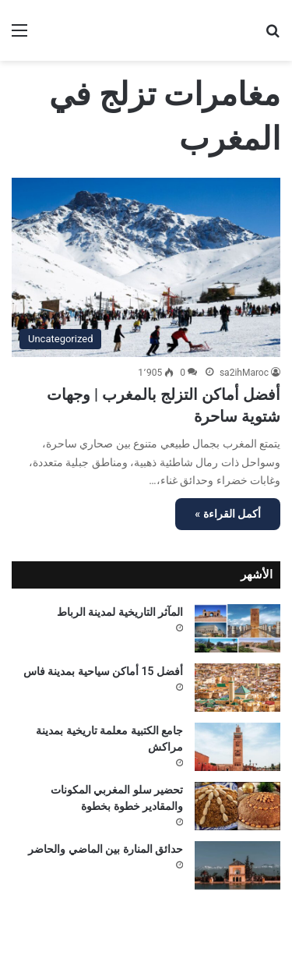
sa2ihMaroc (244, 372)
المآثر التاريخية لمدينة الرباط (120, 612)
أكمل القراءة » (228, 513)
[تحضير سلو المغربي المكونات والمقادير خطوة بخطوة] (237, 806)
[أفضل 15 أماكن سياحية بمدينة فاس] (237, 687)
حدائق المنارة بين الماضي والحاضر (105, 849)
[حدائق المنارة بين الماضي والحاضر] (237, 865)
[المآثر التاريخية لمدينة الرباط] (237, 628)
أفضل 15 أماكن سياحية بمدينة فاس (103, 671)
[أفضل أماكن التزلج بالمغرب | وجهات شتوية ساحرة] (146, 267)
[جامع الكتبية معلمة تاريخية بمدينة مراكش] (237, 747)
